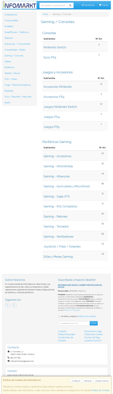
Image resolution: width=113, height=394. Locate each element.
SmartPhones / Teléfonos (17, 32)
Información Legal (93, 331)
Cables (8, 61)
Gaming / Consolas (14, 55)
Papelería (9, 91)
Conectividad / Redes (15, 50)
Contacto (62, 331)
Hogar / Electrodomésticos (18, 85)
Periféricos (10, 67)
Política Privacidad (66, 334)
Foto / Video (11, 79)
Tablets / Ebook (12, 73)
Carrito (104, 5)
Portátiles (9, 26)
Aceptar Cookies (101, 381)
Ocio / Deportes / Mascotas (18, 96)
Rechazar (88, 381)
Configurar (76, 381)
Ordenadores (11, 14)
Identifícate (88, 5)
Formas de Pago (92, 337)
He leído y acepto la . (78, 316)
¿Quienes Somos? (93, 340)
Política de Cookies (100, 390)
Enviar (93, 323)
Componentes (11, 20)
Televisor (9, 38)
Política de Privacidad (71, 310)
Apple (7, 102)
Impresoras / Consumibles (17, 44)
